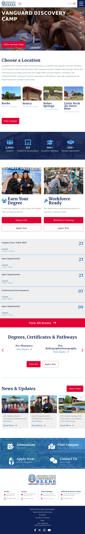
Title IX (42, 520)
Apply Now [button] (21, 228)
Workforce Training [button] (63, 220)
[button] (42, 322)
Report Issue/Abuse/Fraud (42, 525)
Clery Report (42, 515)
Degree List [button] (21, 220)
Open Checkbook (42, 523)
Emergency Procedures (42, 518)
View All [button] (33, 364)
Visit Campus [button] (11, 121)
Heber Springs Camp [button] (14, 44)
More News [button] (75, 386)
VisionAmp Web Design (45, 512)
